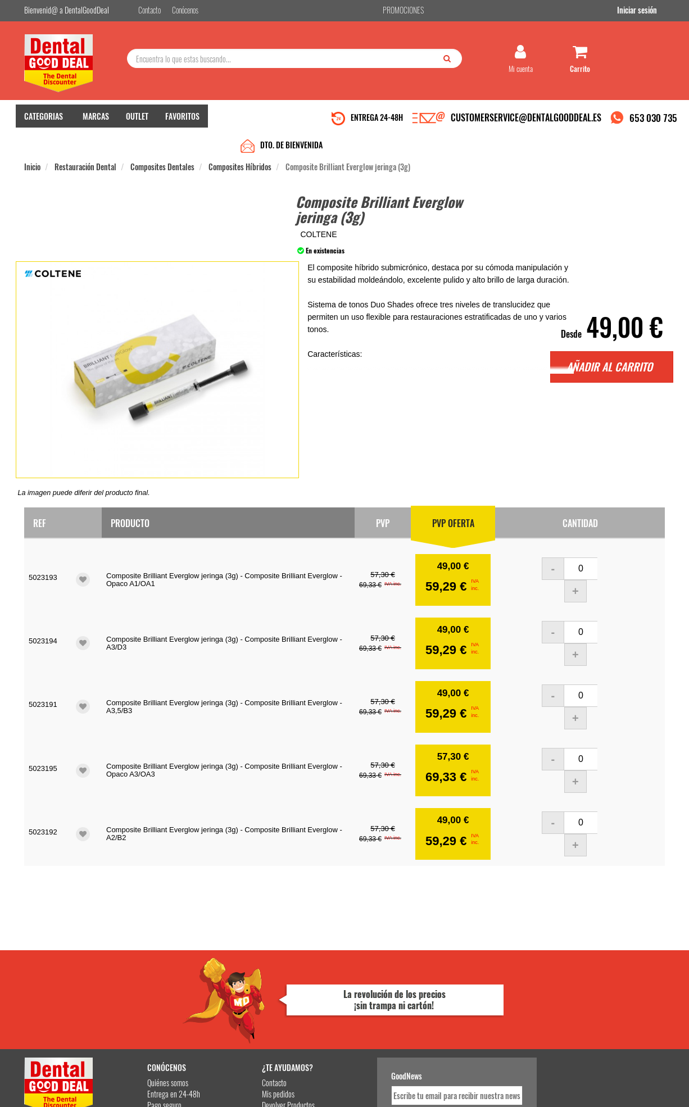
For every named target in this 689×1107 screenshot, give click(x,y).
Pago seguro (151, 999)
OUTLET (137, 118)
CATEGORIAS (43, 118)
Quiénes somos (154, 976)
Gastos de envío (155, 1010)
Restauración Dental (85, 141)
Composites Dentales (162, 141)
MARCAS (96, 118)
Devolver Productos (269, 999)
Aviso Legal (438, 1096)
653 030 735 (653, 120)
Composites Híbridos (239, 141)
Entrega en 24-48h (160, 987)
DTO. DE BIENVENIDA (291, 119)
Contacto (255, 976)
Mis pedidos (259, 987)
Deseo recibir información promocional (427, 1034)
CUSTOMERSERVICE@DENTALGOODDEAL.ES (526, 119)
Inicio (32, 141)
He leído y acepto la (422, 1014)
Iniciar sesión (645, 10)
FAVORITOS (182, 118)
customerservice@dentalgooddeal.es (379, 1096)
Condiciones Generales (482, 1096)
